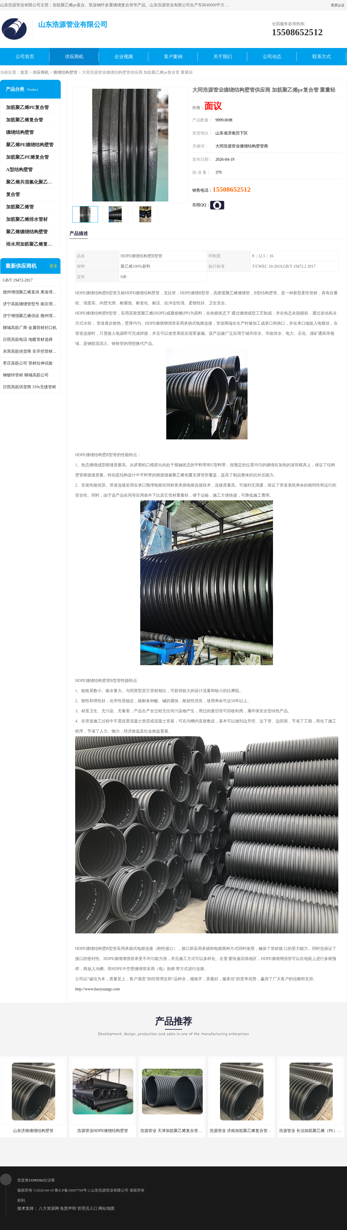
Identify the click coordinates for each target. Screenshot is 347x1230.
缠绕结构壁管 (65, 72)
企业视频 (124, 56)
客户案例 (173, 56)
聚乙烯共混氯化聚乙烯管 (31, 182)
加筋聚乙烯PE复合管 (27, 107)
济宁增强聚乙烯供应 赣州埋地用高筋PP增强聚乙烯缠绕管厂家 (30, 316)
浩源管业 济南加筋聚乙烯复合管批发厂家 (247, 1131)
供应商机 (74, 56)
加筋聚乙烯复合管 (24, 119)
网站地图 (106, 1208)
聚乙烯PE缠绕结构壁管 (29, 144)
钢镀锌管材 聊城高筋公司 (26, 375)
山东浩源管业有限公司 (109, 1190)
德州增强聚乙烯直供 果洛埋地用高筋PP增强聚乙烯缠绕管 (30, 292)
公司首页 (25, 56)
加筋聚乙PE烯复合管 (27, 157)
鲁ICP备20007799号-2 (72, 1190)
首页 (24, 72)
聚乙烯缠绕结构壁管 (27, 231)
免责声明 (68, 1208)
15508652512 (232, 189)
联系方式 (321, 56)
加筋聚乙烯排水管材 (27, 219)
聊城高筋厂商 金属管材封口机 (30, 327)
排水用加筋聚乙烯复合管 (31, 244)
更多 (53, 266)
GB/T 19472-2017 (18, 280)
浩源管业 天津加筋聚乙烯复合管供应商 (175, 1131)
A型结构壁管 (19, 169)
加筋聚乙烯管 (20, 206)
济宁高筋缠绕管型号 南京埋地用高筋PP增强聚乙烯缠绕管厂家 (30, 304)
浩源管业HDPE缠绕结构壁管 (102, 1131)
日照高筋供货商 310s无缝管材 (29, 387)
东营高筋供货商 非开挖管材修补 (30, 351)
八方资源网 (49, 1208)
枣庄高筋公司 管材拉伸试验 (28, 363)
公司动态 (272, 56)
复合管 (13, 194)
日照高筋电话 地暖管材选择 (28, 339)
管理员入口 (87, 1208)
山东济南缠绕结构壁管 (33, 1131)
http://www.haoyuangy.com (97, 989)
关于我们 (222, 56)
